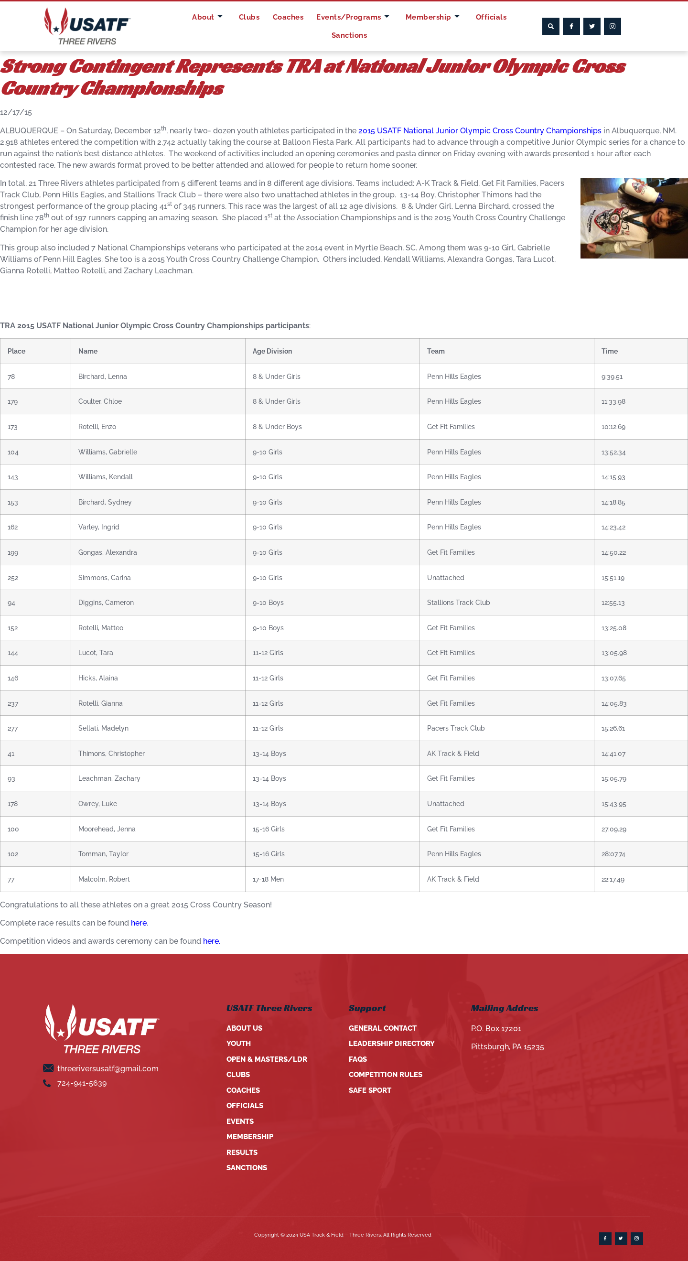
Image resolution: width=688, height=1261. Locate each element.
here (139, 922)
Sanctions (504, 26)
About (195, 26)
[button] (550, 26)
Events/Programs (330, 26)
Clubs (232, 26)
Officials (462, 26)
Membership (407, 26)
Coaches (267, 26)
